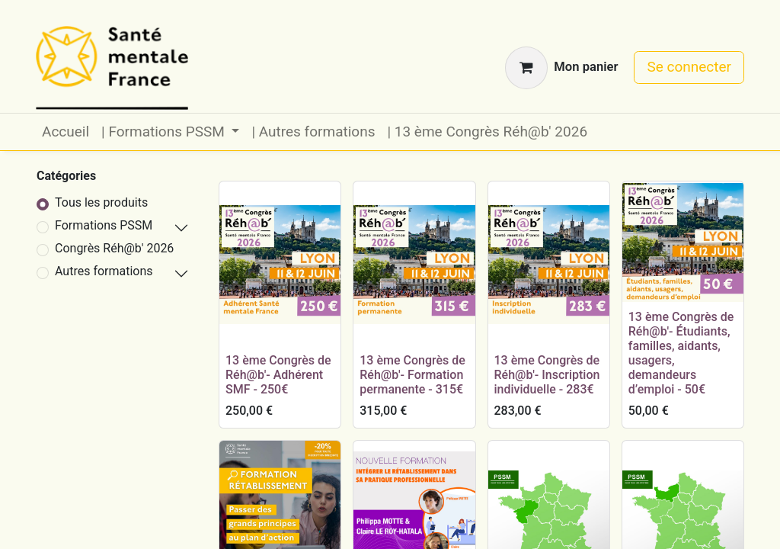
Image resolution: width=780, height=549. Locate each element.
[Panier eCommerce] (561, 68)
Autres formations (104, 271)
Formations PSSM (103, 225)
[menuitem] (65, 132)
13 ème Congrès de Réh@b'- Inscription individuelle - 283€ (547, 374)
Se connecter (689, 66)
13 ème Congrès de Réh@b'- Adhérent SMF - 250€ (278, 374)
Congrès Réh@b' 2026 (114, 248)
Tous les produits (101, 202)
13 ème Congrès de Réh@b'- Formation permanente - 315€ (412, 374)
